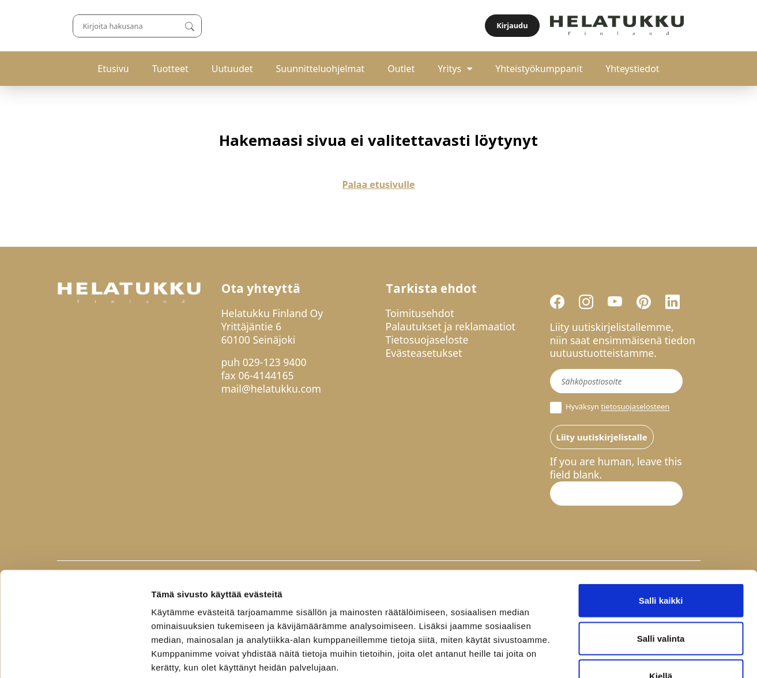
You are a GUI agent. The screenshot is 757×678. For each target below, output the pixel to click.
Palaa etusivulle (378, 184)
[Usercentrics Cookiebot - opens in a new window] (74, 655)
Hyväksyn (610, 407)
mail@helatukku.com (271, 389)
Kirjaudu (672, 25)
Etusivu (113, 68)
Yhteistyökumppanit (538, 68)
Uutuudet (232, 68)
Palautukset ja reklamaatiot (450, 326)
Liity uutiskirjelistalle (601, 437)
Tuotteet (170, 68)
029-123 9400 (275, 362)
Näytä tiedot (617, 655)
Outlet (401, 68)
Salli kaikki (661, 527)
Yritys (449, 68)
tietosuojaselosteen (635, 407)
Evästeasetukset (424, 353)
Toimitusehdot (420, 313)
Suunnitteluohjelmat (320, 68)
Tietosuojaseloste (427, 339)
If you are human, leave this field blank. (616, 468)
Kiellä (660, 602)
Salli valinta (661, 565)
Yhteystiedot (632, 68)
